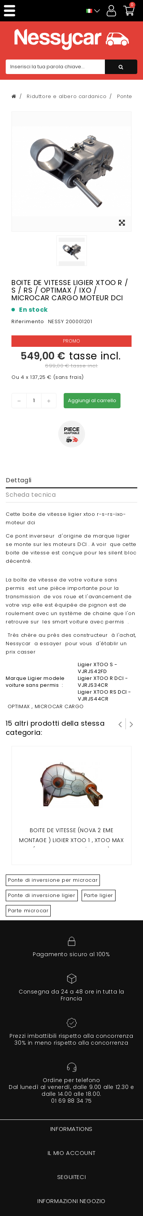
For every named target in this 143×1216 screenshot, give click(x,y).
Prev (120, 724)
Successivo (131, 724)
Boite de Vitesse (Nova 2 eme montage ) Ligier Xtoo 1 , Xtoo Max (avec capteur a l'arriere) (71, 840)
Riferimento (27, 321)
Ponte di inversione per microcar (53, 880)
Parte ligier (98, 895)
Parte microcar (28, 910)
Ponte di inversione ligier (42, 895)
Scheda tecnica (31, 494)
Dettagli (19, 480)
